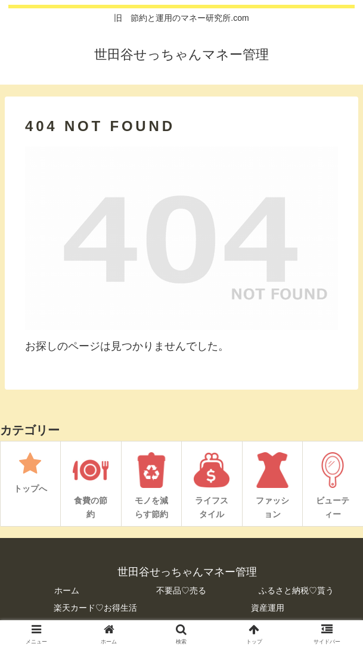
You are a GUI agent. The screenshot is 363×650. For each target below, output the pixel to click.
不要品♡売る (181, 590)
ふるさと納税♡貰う (296, 590)
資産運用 (267, 607)
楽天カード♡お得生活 (95, 607)
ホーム (66, 590)
